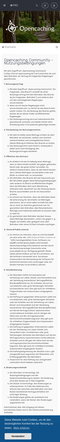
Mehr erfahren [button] (21, 428)
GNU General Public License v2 (41, 237)
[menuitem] (14, 5)
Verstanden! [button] (17, 436)
